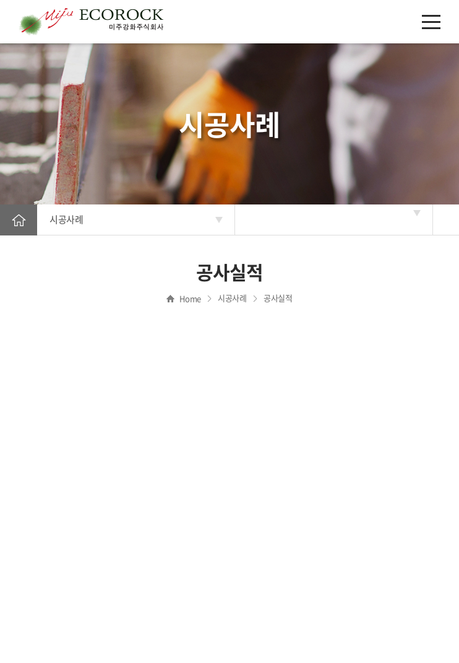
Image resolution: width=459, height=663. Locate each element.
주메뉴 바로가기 (0, 0)
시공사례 (66, 219)
